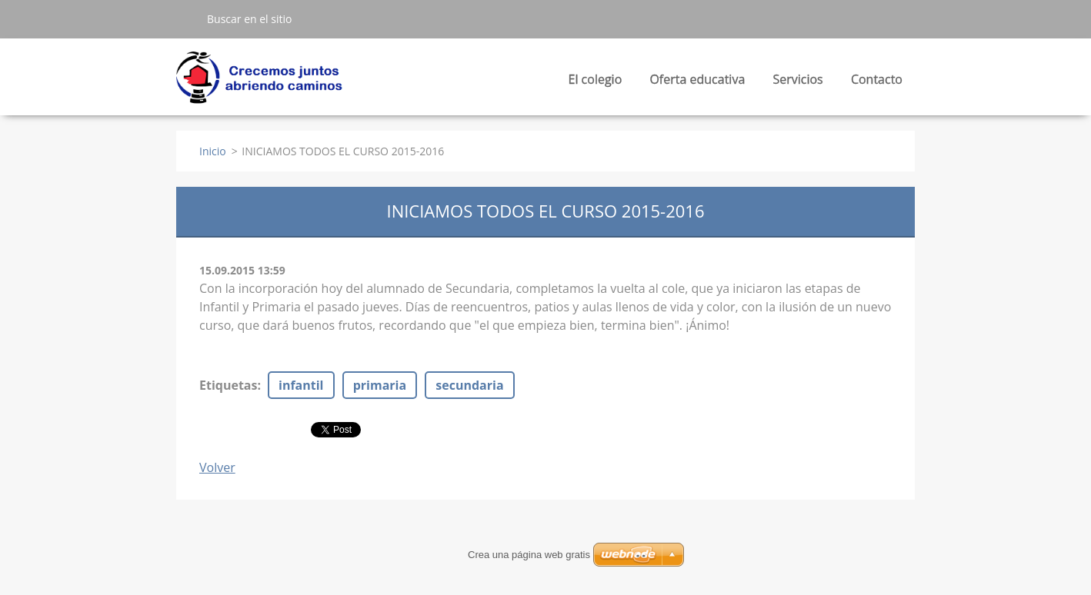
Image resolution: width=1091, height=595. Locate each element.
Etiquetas (228, 385)
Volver (217, 467)
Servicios (797, 83)
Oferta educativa (697, 83)
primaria (379, 385)
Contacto (876, 79)
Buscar (185, 18)
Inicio (212, 151)
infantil (301, 385)
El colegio (595, 83)
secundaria (469, 385)
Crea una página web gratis (529, 554)
